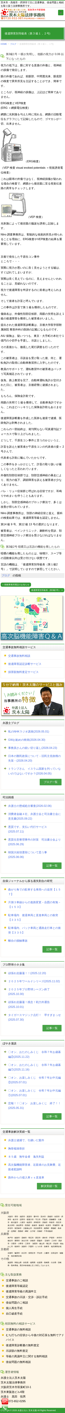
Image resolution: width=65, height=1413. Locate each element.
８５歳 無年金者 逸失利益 (26, 1156)
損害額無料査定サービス (23, 672)
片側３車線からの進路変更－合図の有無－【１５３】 (34, 904)
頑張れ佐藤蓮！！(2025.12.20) (27, 973)
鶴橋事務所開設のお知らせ (16, 584)
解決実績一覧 (49, 1186)
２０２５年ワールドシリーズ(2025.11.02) (34, 981)
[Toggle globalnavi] (61, 12)
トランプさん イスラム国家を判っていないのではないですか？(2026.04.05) (34, 771)
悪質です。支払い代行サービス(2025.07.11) (27, 829)
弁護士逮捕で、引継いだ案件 (26, 1140)
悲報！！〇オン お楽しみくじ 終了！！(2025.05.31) (34, 1105)
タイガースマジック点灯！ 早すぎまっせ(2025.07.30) (34, 1017)
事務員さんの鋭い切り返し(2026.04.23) (32, 747)
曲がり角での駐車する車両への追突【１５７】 (34, 892)
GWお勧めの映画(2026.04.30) (26, 739)
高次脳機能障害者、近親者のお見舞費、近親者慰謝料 (34, 1167)
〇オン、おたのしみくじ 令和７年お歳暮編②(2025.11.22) (34, 1054)
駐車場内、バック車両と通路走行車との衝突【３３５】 (34, 930)
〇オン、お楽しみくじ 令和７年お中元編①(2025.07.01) (34, 1093)
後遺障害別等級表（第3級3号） (45, 590)
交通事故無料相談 (19, 655)
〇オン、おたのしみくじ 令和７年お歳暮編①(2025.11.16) (34, 1067)
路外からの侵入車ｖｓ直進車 (26, 1177)
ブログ (13, 44)
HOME (4, 44)
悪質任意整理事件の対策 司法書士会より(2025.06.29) (34, 842)
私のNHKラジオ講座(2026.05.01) (28, 731)
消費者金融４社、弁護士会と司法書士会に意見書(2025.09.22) (34, 816)
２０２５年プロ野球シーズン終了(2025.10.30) (29, 991)
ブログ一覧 (51, 782)
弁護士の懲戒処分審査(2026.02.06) (30, 805)
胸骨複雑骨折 (16, 1148)
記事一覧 (52, 865)
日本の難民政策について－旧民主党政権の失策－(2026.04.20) (34, 758)
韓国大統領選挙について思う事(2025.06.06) (27, 854)
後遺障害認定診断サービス (24, 663)
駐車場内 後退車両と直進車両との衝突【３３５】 (33, 917)
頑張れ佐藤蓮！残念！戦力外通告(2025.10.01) (29, 1004)
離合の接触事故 (18, 940)
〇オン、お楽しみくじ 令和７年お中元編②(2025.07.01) (34, 1080)
